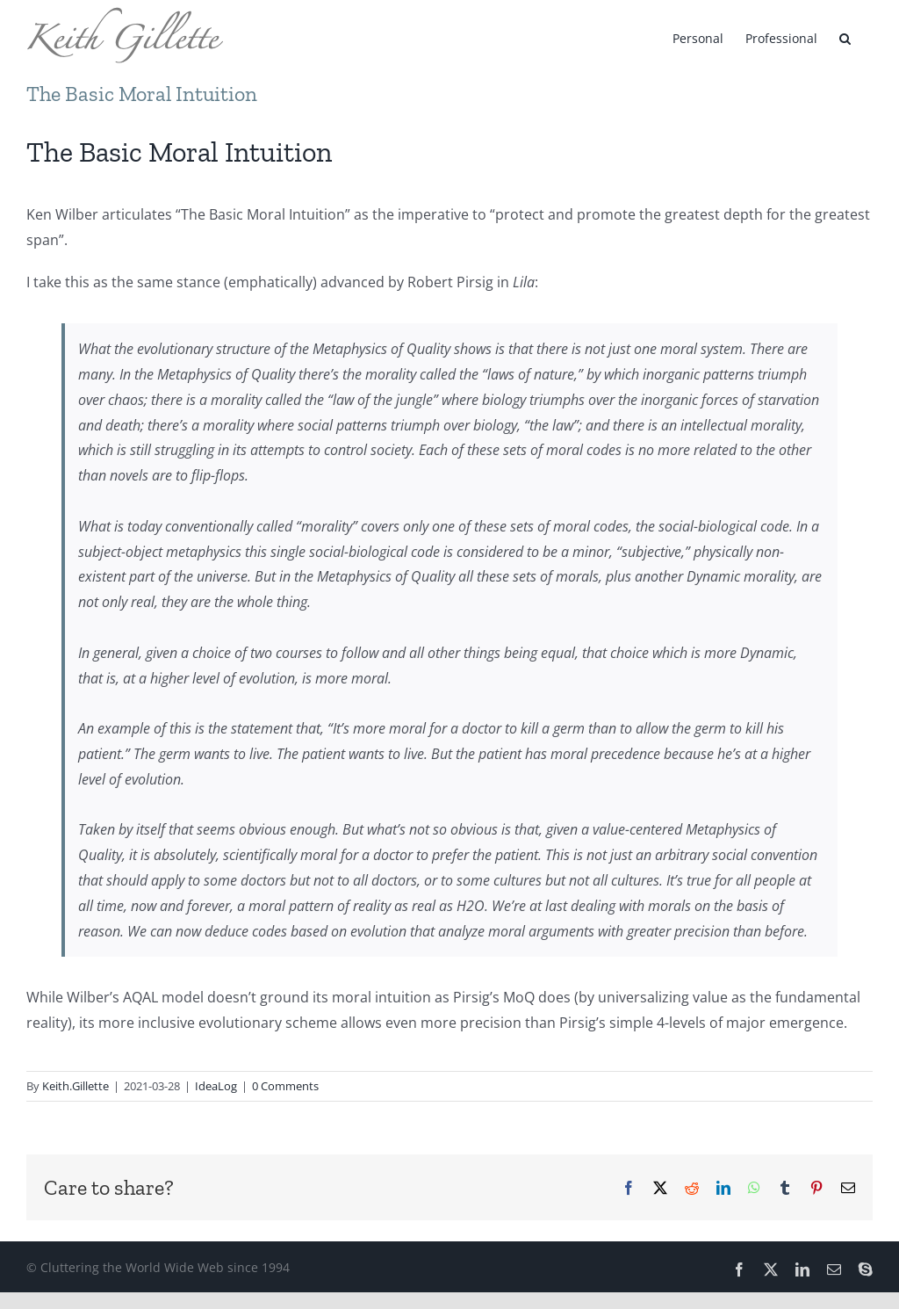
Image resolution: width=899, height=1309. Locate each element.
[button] (845, 37)
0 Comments (285, 1086)
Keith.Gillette (75, 1086)
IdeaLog (216, 1086)
